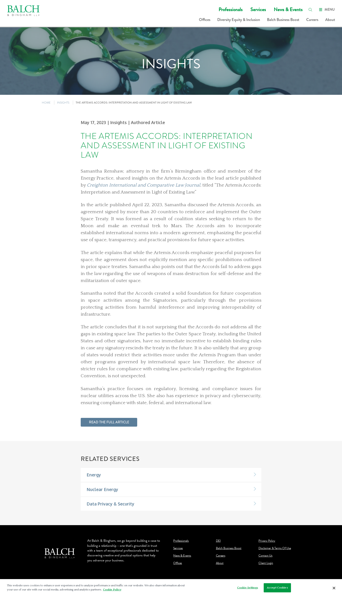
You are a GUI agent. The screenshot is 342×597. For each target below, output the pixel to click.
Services (258, 9)
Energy (94, 475)
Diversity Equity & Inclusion (238, 19)
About (330, 19)
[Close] (334, 588)
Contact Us (265, 556)
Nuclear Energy (102, 489)
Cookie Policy (112, 589)
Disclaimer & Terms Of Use (274, 548)
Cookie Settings (247, 587)
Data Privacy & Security (110, 504)
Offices (204, 19)
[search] (310, 9)
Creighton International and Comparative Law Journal (143, 185)
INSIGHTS (63, 102)
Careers (312, 19)
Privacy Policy (266, 541)
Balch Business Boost (283, 19)
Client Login (265, 563)
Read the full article (109, 422)
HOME (46, 102)
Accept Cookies (277, 587)
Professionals (231, 9)
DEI (218, 541)
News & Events (288, 9)
